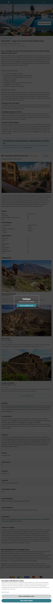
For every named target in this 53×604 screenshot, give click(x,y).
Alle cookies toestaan (26, 600)
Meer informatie (5, 592)
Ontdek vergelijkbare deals (26, 305)
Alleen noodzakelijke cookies (26, 596)
